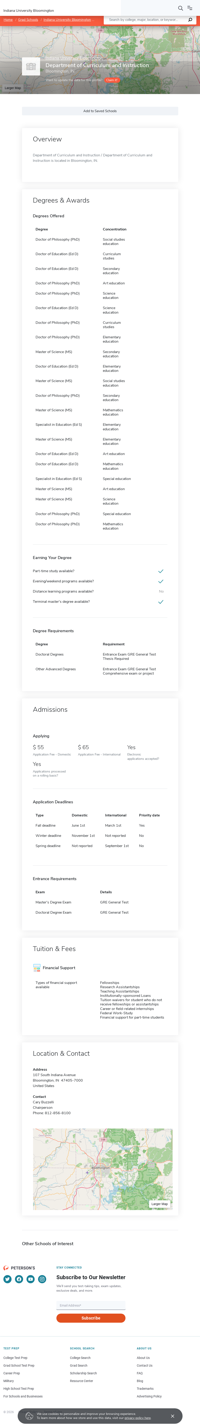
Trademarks (145, 1388)
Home (8, 19)
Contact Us (144, 1365)
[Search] (180, 8)
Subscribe (91, 1318)
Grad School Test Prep (18, 1365)
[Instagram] (42, 1279)
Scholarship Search (83, 1373)
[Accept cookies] (169, 1416)
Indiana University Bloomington (67, 19)
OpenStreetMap (169, 28)
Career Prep (11, 1373)
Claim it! (111, 80)
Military (8, 1381)
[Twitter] (7, 1279)
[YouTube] (31, 1279)
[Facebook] (19, 1279)
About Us (143, 1358)
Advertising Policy (149, 1396)
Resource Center (81, 1381)
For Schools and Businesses (23, 1396)
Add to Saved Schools (100, 111)
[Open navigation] (189, 8)
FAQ (140, 1373)
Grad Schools (28, 19)
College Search (80, 1358)
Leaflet (145, 28)
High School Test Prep (18, 1388)
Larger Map (13, 88)
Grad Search (78, 1365)
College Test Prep (15, 1358)
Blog (140, 1381)
